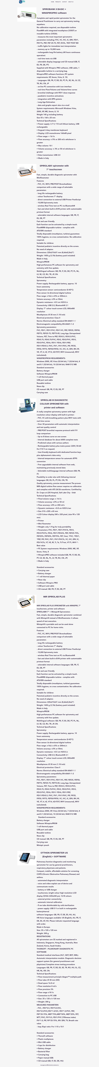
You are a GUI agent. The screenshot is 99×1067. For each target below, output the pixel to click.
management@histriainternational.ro (49, 1065)
